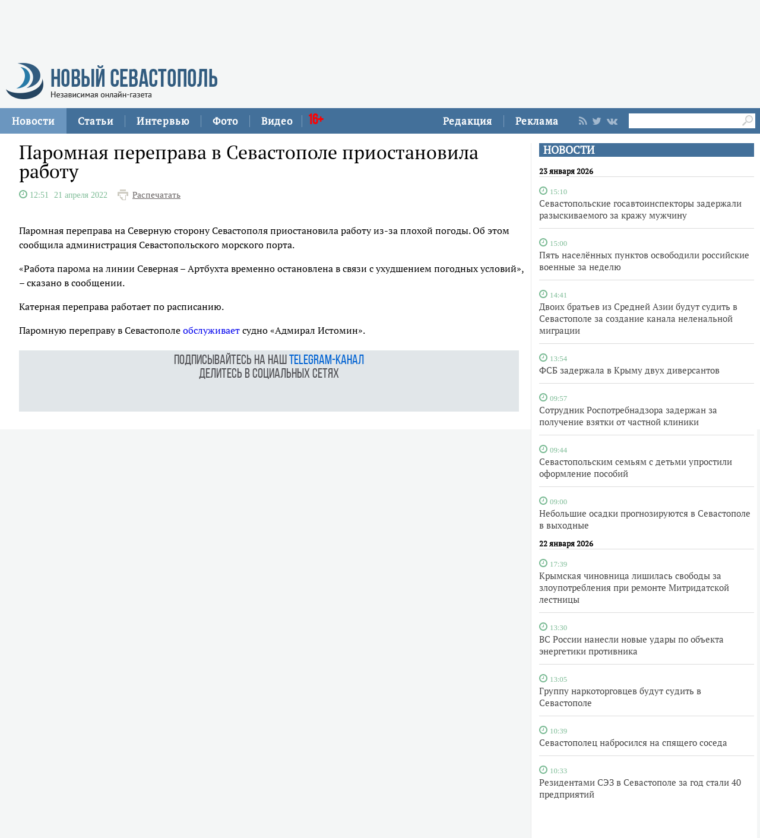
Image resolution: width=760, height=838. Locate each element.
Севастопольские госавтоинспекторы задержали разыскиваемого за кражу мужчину (640, 209)
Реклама (537, 121)
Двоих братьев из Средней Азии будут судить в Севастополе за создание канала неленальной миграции (638, 318)
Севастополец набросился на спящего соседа (633, 742)
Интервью (163, 121)
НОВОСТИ (568, 150)
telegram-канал (326, 361)
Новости (33, 121)
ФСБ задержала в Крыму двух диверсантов (629, 370)
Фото (225, 121)
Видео (277, 121)
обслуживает (211, 330)
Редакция (467, 121)
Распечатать (156, 194)
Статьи (95, 121)
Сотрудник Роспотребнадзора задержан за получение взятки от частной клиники (628, 416)
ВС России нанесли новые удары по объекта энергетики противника (631, 645)
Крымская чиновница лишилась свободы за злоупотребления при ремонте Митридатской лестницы (634, 587)
